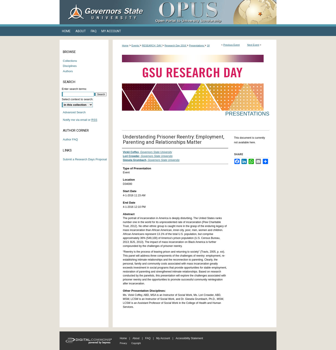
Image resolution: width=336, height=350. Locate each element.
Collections (70, 60)
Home (125, 45)
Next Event (253, 45)
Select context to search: (77, 99)
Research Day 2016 (175, 45)
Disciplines (70, 66)
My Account (163, 338)
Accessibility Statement (189, 338)
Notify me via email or (80, 120)
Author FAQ (70, 139)
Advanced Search (74, 112)
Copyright (136, 343)
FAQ (148, 338)
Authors (68, 71)
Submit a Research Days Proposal (85, 159)
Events (135, 45)
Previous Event (231, 45)
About (136, 338)
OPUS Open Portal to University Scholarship (212, 12)
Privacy (123, 343)
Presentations (197, 45)
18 (208, 45)
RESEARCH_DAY (152, 45)
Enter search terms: (74, 89)
